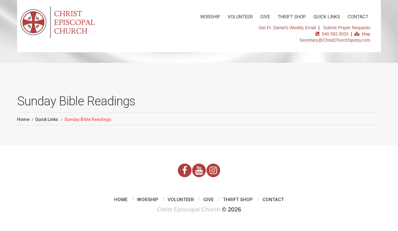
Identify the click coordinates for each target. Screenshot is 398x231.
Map (362, 33)
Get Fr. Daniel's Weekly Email (287, 27)
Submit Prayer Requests (346, 27)
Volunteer (240, 17)
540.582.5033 (332, 33)
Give (265, 17)
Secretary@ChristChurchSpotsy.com (334, 40)
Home (23, 119)
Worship (210, 17)
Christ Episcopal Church (188, 209)
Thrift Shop (292, 17)
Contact (358, 17)
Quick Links (326, 17)
